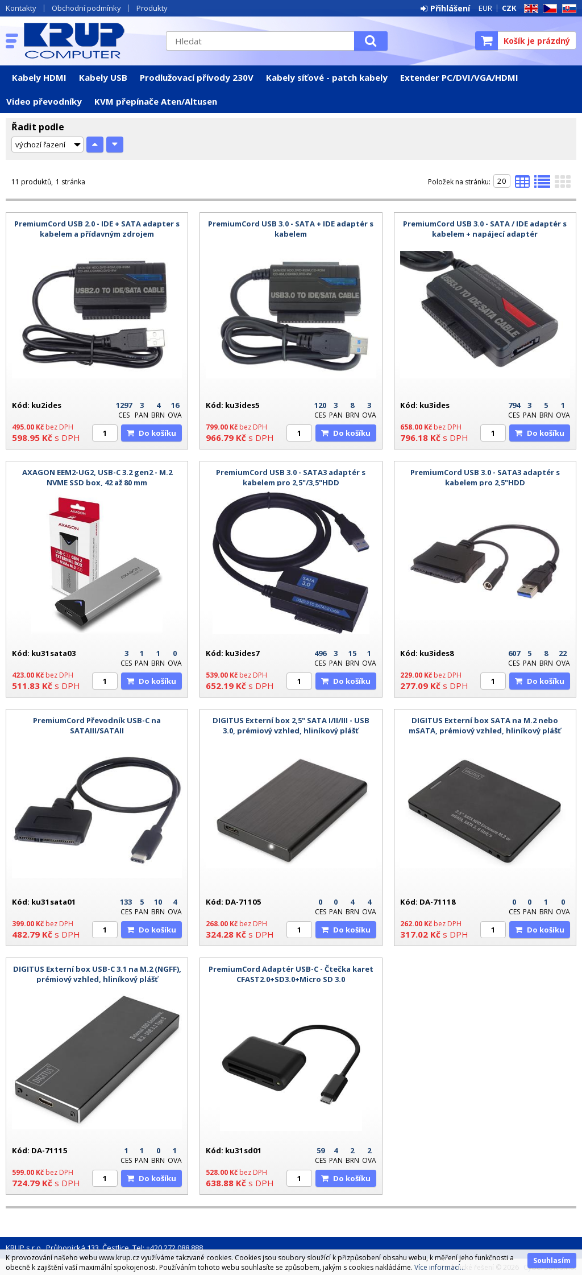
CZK (509, 8)
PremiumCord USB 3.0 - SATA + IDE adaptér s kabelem (290, 228)
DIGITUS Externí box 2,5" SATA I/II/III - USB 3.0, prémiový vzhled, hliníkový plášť (291, 725)
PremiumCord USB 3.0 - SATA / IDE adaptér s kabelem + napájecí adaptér (485, 228)
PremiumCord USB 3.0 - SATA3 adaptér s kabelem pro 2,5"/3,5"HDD (290, 477)
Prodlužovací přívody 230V (196, 77)
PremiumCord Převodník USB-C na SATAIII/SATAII (97, 725)
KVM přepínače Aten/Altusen (155, 101)
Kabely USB (103, 77)
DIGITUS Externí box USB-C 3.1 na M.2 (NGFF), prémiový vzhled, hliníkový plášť (97, 974)
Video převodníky (44, 101)
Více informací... (439, 1267)
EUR (485, 8)
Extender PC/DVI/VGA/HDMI (459, 77)
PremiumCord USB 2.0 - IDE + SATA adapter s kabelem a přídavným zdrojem (97, 228)
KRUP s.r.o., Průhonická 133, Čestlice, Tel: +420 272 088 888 (104, 1248)
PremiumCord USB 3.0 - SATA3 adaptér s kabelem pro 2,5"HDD (485, 477)
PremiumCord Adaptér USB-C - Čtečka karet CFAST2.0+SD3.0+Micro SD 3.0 (291, 974)
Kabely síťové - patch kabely (327, 77)
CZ (547, 9)
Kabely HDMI (39, 77)
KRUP (89, 40)
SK (567, 9)
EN (529, 9)
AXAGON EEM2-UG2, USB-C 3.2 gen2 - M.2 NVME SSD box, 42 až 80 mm (97, 477)
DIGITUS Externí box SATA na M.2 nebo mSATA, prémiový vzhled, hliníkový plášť (485, 725)
